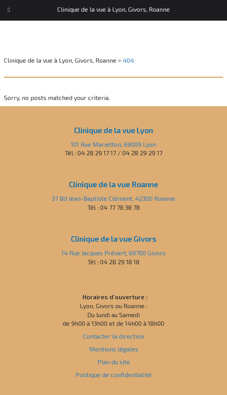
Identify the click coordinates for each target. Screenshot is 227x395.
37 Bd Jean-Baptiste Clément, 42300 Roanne (113, 198)
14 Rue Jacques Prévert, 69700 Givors (113, 252)
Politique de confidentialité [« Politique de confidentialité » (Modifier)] (113, 374)
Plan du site (113, 361)
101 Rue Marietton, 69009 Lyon (113, 144)
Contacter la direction (113, 336)
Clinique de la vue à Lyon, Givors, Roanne (113, 9)
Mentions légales (113, 349)
